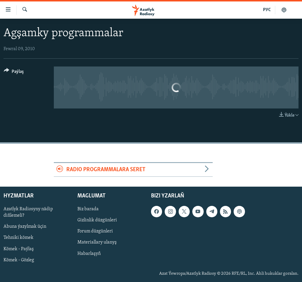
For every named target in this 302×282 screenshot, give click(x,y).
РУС (267, 10)
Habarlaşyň (89, 253)
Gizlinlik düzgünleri (97, 220)
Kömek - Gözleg (18, 260)
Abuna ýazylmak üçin (24, 227)
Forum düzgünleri (95, 231)
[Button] (14, 72)
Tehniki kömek (18, 238)
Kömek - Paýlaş (18, 249)
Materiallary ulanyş (97, 242)
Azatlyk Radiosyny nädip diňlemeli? (28, 212)
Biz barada (88, 209)
